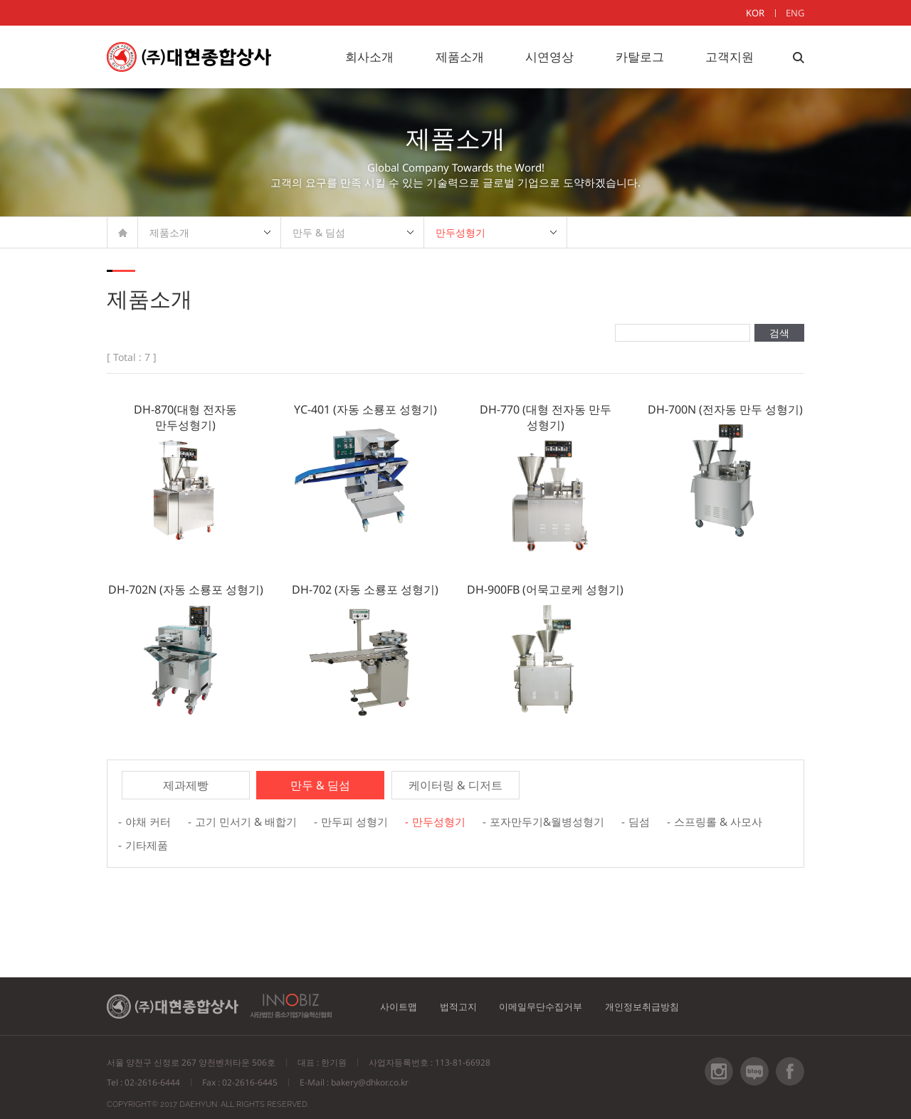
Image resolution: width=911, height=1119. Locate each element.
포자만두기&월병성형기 (568, 819)
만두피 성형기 (365, 819)
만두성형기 (460, 232)
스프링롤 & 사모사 (172, 838)
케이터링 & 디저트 (455, 785)
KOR (755, 12)
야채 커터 (149, 819)
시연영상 (549, 56)
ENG (795, 12)
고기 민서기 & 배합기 (252, 819)
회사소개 (369, 56)
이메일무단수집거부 (561, 996)
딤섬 (664, 819)
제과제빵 (186, 785)
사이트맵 (402, 996)
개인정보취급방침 (672, 996)
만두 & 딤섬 (319, 232)
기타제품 (266, 838)
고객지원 (729, 56)
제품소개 (460, 56)
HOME (122, 232)
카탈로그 (640, 56)
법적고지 (469, 996)
